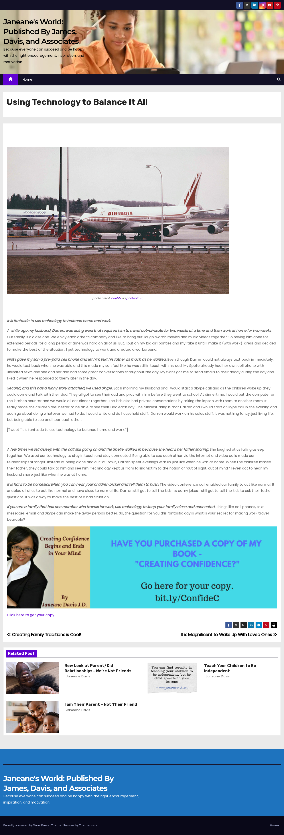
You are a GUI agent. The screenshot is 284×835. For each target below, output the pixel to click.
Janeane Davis (77, 676)
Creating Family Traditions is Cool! (44, 635)
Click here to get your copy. (31, 615)
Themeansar (88, 825)
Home (27, 79)
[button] (279, 79)
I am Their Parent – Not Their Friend (101, 704)
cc (141, 298)
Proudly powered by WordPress (26, 825)
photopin (132, 298)
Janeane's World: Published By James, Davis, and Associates (41, 31)
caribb (116, 298)
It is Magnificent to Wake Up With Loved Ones (229, 635)
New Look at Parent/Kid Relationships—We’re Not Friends (98, 668)
